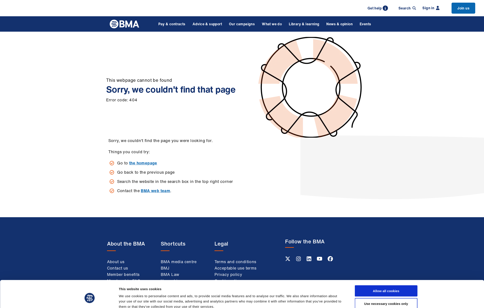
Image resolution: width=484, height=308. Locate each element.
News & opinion (339, 24)
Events (365, 24)
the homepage (143, 163)
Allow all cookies (386, 269)
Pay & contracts (172, 24)
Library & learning (304, 24)
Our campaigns (242, 24)
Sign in (430, 8)
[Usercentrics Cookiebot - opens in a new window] (89, 299)
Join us (463, 8)
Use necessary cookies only (386, 282)
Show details (291, 299)
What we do (272, 24)
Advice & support (207, 24)
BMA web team (155, 190)
